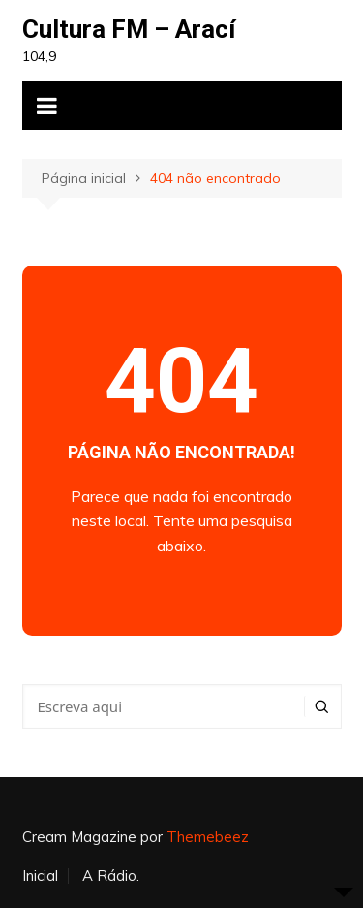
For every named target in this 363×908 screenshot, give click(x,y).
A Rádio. (110, 876)
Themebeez (207, 837)
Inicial (40, 876)
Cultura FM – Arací (128, 29)
